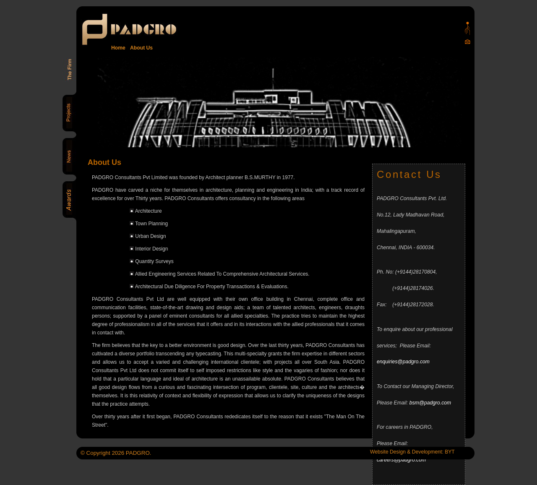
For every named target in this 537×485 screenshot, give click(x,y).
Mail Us (467, 41)
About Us (140, 48)
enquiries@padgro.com (403, 362)
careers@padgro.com (401, 460)
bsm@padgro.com (430, 403)
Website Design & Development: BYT (412, 452)
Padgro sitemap (467, 28)
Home (118, 48)
